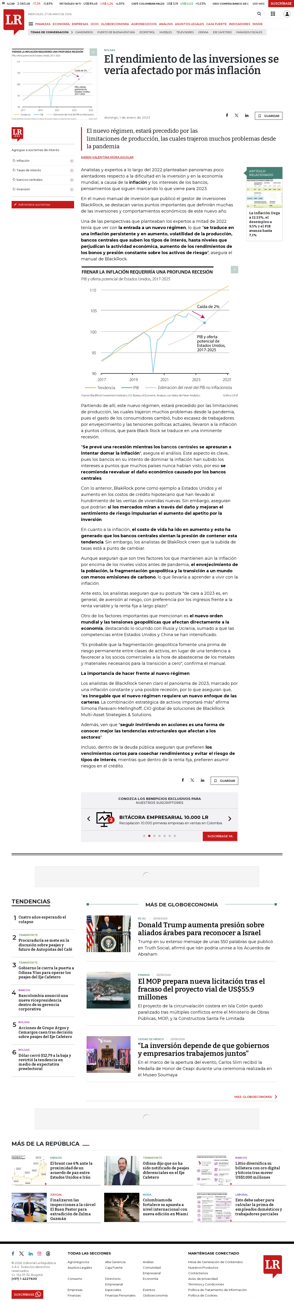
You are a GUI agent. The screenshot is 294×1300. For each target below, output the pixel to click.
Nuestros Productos (203, 1267)
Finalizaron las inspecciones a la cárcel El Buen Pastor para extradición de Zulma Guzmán (73, 1209)
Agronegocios (78, 1262)
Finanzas (74, 1295)
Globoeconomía (155, 1295)
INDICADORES (239, 24)
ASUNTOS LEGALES (189, 24)
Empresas (75, 1290)
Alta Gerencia (115, 1262)
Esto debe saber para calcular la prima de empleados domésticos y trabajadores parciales (258, 1207)
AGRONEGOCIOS (144, 24)
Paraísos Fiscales (249, 32)
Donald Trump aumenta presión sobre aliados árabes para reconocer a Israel (201, 929)
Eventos (149, 1290)
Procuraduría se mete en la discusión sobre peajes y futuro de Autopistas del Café (45, 944)
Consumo (75, 1279)
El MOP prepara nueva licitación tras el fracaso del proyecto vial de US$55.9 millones (201, 989)
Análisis (148, 1262)
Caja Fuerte (114, 1267)
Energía (56, 1157)
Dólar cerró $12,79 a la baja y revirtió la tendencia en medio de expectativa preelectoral (45, 1062)
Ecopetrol (147, 32)
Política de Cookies (202, 1295)
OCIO (95, 24)
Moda (147, 1194)
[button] (87, 819)
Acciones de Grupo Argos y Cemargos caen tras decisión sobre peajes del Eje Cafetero (46, 1032)
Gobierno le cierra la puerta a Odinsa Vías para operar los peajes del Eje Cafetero (46, 972)
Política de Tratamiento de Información (217, 1290)
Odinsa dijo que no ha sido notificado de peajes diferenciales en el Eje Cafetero (166, 1170)
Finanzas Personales (120, 1295)
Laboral (241, 1194)
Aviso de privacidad (203, 1279)
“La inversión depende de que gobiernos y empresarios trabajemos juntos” (203, 1049)
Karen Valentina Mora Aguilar (107, 157)
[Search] (259, 14)
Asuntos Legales (80, 1267)
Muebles (166, 32)
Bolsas (24, 1022)
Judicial (56, 1194)
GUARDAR (268, 116)
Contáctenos (198, 1273)
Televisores (185, 32)
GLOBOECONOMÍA (115, 24)
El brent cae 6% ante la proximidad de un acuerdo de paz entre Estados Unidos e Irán (71, 1170)
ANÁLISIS (166, 24)
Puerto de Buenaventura (116, 32)
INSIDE (258, 24)
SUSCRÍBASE (281, 3)
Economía (150, 1279)
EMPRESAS (80, 24)
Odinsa (203, 32)
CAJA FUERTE (216, 24)
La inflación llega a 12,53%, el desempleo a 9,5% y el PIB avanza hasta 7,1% (264, 224)
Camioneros (84, 32)
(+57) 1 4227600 (24, 1279)
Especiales (113, 1290)
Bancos (24, 990)
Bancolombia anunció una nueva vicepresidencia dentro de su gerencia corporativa (43, 1002)
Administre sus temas (32, 204)
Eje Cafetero (222, 32)
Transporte (28, 935)
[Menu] (31, 24)
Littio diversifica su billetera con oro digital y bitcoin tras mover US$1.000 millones (257, 1170)
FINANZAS (42, 24)
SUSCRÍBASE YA (220, 836)
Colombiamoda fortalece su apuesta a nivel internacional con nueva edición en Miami (165, 1207)
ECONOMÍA (61, 24)
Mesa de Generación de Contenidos (215, 1262)
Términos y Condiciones (206, 1284)
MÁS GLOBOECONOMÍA (253, 1097)
